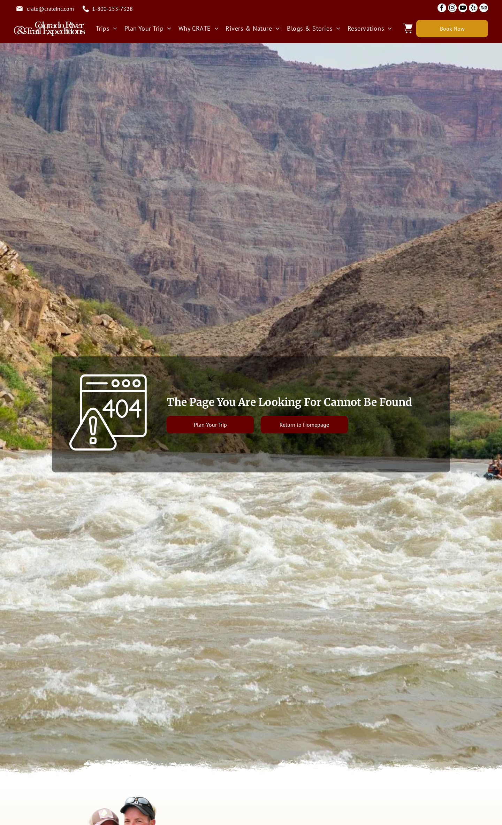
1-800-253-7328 (112, 8)
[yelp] (473, 8)
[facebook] (442, 8)
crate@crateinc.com (50, 8)
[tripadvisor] (483, 8)
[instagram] (452, 8)
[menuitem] (106, 28)
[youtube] (462, 8)
